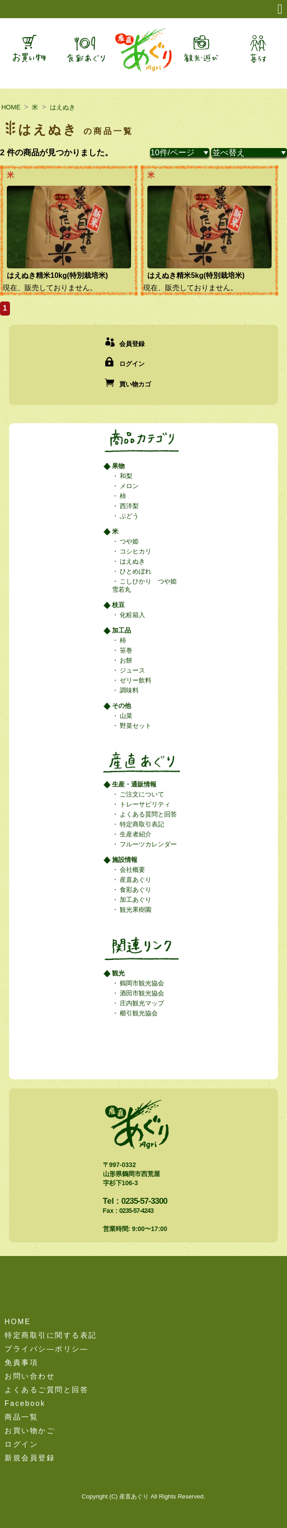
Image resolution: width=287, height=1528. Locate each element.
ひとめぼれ (135, 571)
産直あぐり (135, 879)
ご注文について (141, 794)
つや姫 (128, 541)
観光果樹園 (135, 909)
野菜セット (135, 725)
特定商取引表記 (141, 824)
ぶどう (128, 515)
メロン (128, 486)
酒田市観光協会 (141, 993)
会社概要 (132, 869)
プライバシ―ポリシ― (46, 1349)
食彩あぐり (135, 889)
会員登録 (132, 343)
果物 (118, 466)
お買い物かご (30, 1430)
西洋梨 (128, 505)
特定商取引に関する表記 (51, 1335)
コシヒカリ (135, 551)
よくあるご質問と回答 (46, 1390)
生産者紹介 (135, 834)
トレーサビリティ (144, 804)
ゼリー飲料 (135, 680)
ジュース (132, 670)
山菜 (125, 715)
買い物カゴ (135, 384)
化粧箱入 (132, 614)
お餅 (125, 660)
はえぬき (62, 107)
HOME (10, 107)
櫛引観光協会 (138, 1013)
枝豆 (118, 604)
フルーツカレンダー (147, 844)
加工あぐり (135, 899)
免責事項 (21, 1362)
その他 (121, 705)
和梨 (125, 476)
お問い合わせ (30, 1376)
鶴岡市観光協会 (141, 983)
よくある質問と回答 (147, 814)
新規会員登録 (30, 1458)
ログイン (132, 363)
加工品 (121, 630)
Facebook (25, 1403)
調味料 (128, 690)
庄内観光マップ (141, 1003)
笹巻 (125, 650)
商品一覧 (21, 1417)
